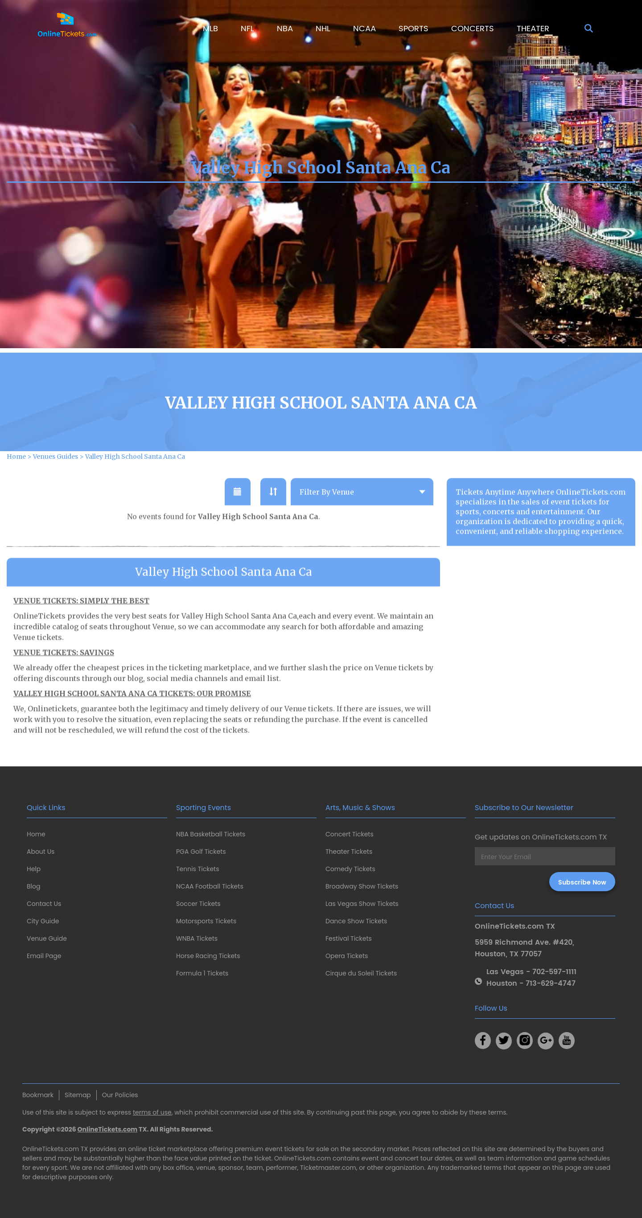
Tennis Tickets (197, 868)
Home (36, 834)
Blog (33, 886)
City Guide (43, 921)
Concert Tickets (349, 834)
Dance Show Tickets (356, 921)
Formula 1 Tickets (202, 973)
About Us (40, 851)
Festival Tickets (348, 938)
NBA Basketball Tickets (210, 834)
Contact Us (44, 903)
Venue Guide (47, 938)
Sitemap (78, 1094)
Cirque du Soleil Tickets (361, 973)
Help (34, 868)
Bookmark (38, 1094)
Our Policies (120, 1094)
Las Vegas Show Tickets (362, 903)
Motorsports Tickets (206, 921)
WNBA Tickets (197, 938)
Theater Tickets (348, 851)
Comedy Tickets (350, 868)
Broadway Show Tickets (361, 886)
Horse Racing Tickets (208, 955)
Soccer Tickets (198, 903)
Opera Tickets (346, 955)
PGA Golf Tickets (201, 851)
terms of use (152, 1112)
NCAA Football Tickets (209, 886)
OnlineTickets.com (108, 1129)
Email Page (44, 955)
